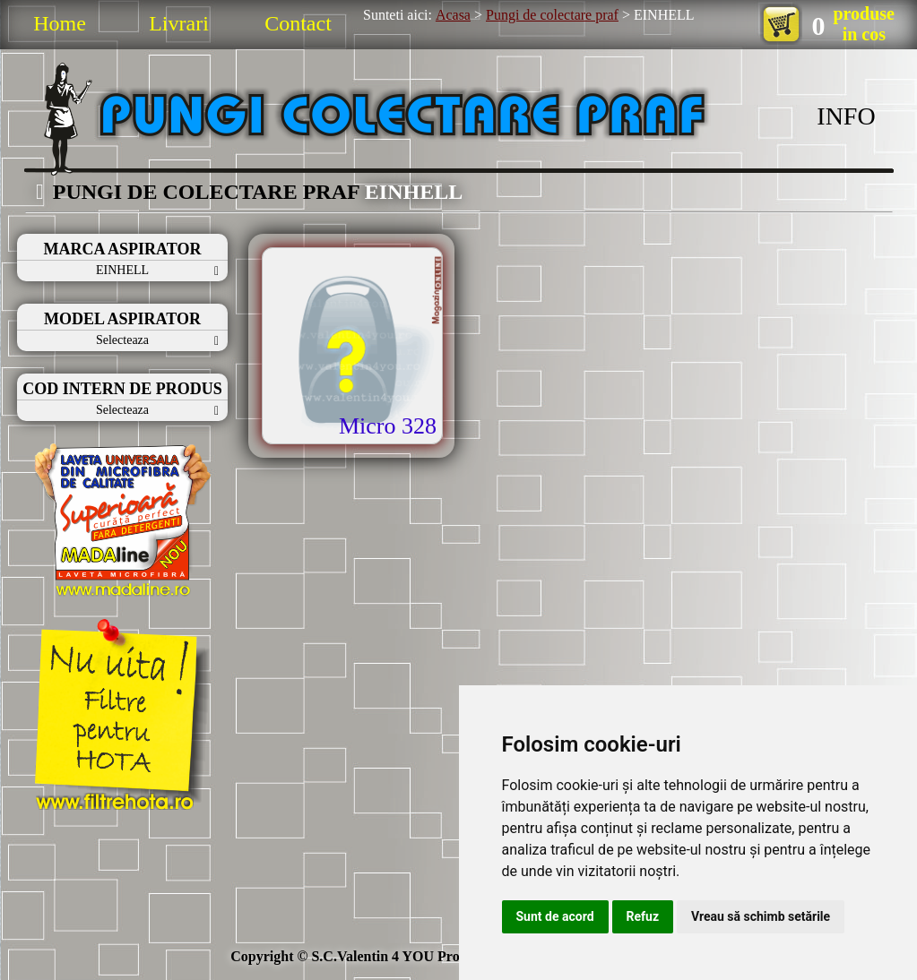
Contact (298, 23)
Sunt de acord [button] (555, 916)
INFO (846, 116)
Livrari (179, 23)
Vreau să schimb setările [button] (760, 916)
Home (59, 23)
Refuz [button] (643, 916)
